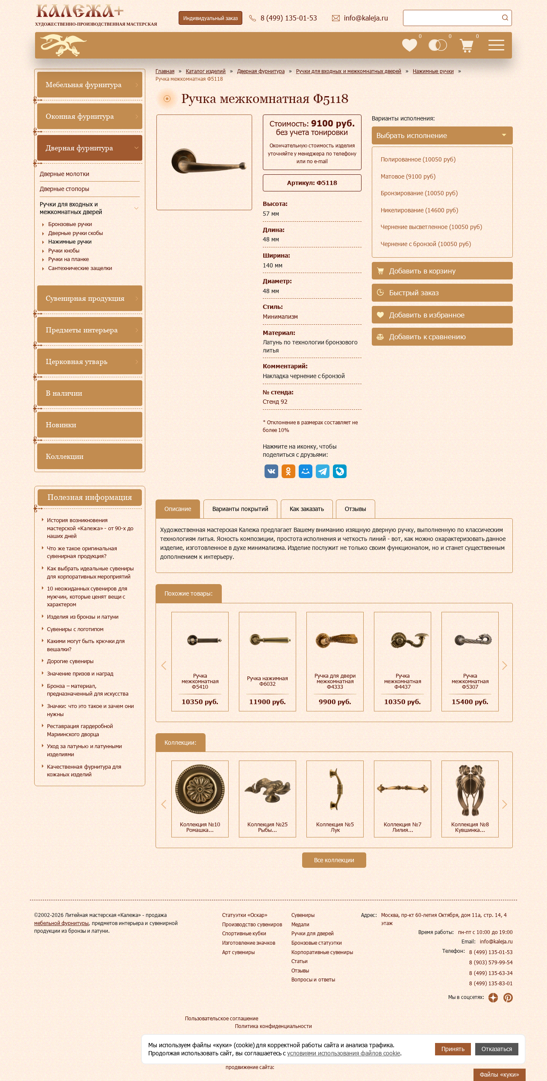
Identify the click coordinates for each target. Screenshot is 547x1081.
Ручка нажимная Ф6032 (267, 681)
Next (504, 665)
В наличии (64, 393)
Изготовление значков (248, 943)
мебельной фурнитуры (61, 923)
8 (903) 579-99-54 (491, 962)
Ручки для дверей (312, 933)
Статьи (299, 961)
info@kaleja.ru (496, 941)
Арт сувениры (238, 952)
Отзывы (300, 970)
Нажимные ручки (69, 241)
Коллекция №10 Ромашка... (200, 827)
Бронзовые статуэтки (316, 943)
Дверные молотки (64, 173)
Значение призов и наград (80, 673)
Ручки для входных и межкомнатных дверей (71, 208)
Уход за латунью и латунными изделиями (84, 750)
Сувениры (303, 915)
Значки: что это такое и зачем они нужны (90, 709)
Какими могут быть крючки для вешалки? (86, 644)
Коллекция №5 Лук (335, 827)
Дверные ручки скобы (75, 232)
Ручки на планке (68, 259)
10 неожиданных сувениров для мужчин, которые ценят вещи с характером (87, 596)
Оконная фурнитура (80, 116)
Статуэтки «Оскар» (245, 915)
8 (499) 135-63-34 (491, 973)
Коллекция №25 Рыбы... (267, 827)
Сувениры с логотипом (75, 629)
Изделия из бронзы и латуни (82, 616)
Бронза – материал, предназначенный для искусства (88, 689)
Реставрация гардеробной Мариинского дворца (80, 730)
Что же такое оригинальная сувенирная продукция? (82, 552)
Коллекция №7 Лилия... (402, 827)
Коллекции (64, 456)
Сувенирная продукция (85, 298)
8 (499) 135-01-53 (491, 952)
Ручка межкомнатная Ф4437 (402, 681)
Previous (163, 665)
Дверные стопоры (64, 188)
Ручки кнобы (63, 250)
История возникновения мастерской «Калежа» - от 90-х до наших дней (90, 528)
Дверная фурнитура (79, 148)
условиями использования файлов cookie (343, 1053)
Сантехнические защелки (80, 267)
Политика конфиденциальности (273, 1026)
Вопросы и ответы (313, 979)
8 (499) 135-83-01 (491, 983)
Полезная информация (89, 497)
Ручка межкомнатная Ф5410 (200, 681)
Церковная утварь (76, 361)
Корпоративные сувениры (322, 952)
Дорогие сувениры (70, 661)
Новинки (61, 424)
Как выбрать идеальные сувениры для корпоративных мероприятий (90, 572)
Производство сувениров (252, 924)
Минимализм (280, 316)
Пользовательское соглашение (221, 1018)
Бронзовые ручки (70, 223)
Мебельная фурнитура (84, 84)
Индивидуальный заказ (210, 18)
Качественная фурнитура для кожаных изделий (84, 770)
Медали (300, 924)
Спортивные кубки (244, 933)
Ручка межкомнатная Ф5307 (470, 681)
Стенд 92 (275, 401)
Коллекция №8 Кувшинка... (470, 827)
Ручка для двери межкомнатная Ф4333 (335, 681)
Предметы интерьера (82, 330)
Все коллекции (334, 860)
